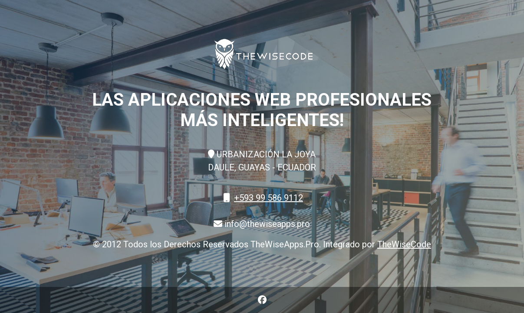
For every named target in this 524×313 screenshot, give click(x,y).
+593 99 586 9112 (268, 198)
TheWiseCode (404, 244)
